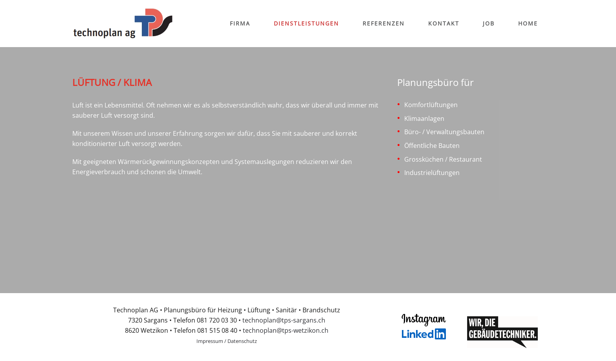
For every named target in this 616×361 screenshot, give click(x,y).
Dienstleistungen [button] (306, 23)
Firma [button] (240, 23)
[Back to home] (123, 23)
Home (528, 23)
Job (489, 23)
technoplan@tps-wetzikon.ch (285, 330)
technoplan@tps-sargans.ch (283, 320)
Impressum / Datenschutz (226, 341)
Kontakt (443, 23)
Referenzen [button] (384, 23)
